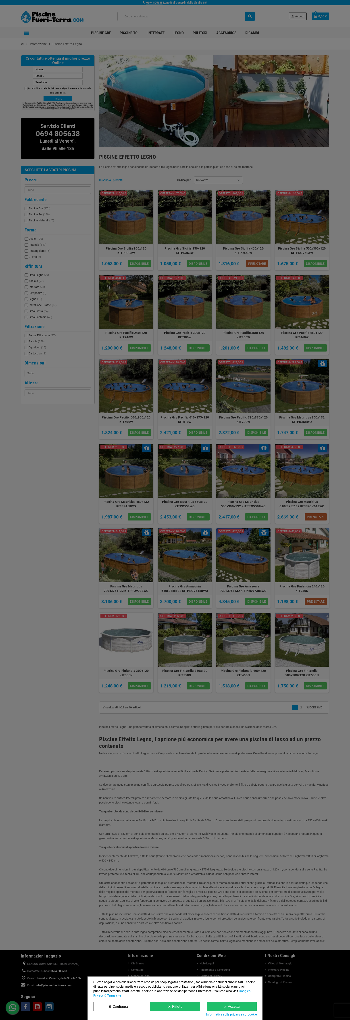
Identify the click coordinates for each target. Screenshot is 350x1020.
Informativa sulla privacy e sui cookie (231, 1014)
